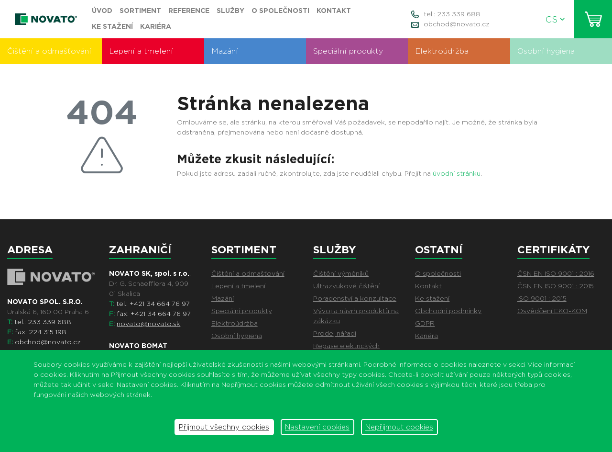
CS (555, 19)
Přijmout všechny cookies (224, 427)
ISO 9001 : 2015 (542, 298)
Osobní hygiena (546, 51)
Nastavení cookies (317, 427)
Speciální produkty (348, 51)
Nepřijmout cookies (399, 427)
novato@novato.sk (148, 324)
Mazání (224, 51)
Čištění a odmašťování (49, 51)
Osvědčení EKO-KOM (552, 311)
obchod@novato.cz (457, 24)
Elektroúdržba (442, 51)
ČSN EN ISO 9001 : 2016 (555, 273)
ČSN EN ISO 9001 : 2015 (555, 286)
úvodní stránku (457, 173)
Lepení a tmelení (141, 51)
